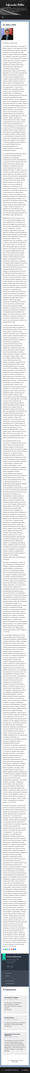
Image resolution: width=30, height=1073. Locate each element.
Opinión (7, 976)
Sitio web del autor (11, 966)
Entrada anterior (9, 980)
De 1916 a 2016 (9, 25)
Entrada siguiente (9, 983)
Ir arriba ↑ (25, 1070)
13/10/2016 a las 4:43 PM (10, 1037)
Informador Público (15, 5)
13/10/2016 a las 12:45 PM (11, 999)
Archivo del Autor (8, 966)
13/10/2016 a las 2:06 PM (10, 1019)
